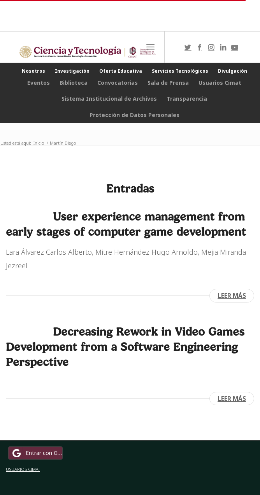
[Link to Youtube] (235, 47)
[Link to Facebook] (200, 47)
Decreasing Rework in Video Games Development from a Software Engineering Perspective (125, 346)
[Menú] (150, 47)
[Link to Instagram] (211, 47)
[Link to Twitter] (188, 47)
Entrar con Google (37, 453)
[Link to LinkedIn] (223, 47)
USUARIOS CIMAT (23, 469)
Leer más (232, 295)
